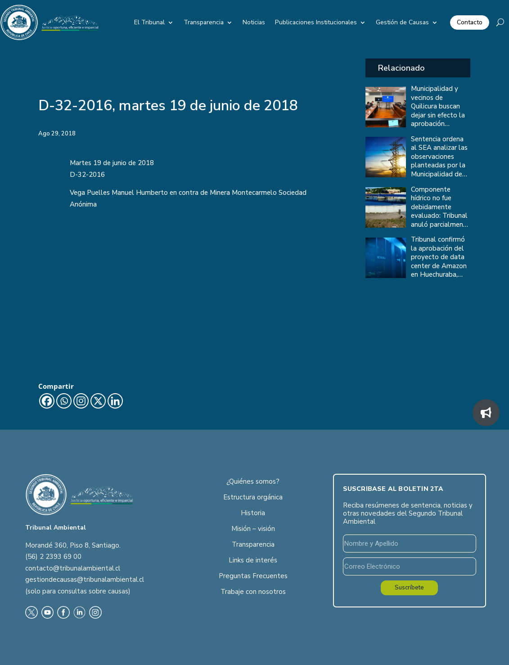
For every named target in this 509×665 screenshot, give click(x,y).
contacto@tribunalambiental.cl (72, 568)
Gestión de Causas (402, 22)
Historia (253, 512)
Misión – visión (253, 528)
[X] (98, 401)
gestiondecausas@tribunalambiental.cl (84, 579)
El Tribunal (149, 22)
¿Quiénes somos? (252, 481)
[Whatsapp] (64, 401)
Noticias (254, 22)
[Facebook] (46, 401)
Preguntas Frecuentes (253, 575)
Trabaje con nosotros (253, 591)
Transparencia (204, 22)
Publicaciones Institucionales (316, 22)
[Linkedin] (115, 401)
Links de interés (253, 560)
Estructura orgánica (253, 497)
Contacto (469, 22)
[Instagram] (81, 401)
